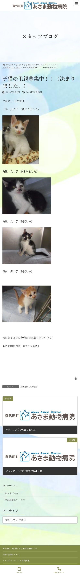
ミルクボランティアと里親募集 (16, 560)
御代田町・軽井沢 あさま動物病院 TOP (19, 548)
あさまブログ (11, 493)
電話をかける (59, 570)
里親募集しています (29, 386)
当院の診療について (11, 554)
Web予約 (19, 570)
